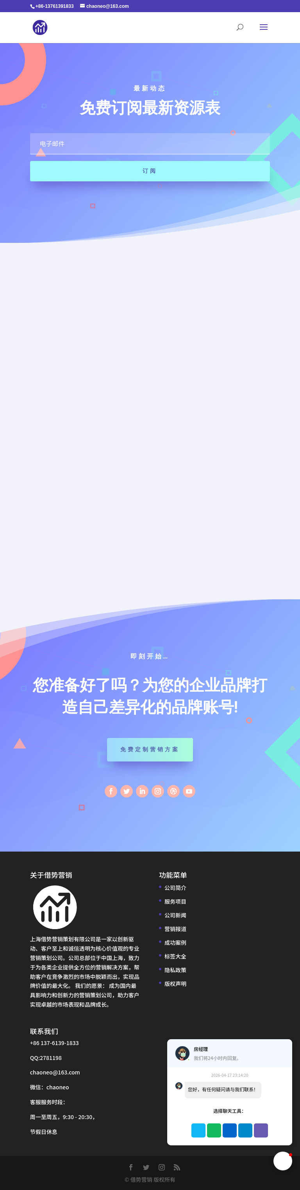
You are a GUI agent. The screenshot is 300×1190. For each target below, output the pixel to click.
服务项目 (175, 901)
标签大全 (175, 956)
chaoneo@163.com (55, 1072)
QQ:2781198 (46, 1058)
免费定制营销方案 (150, 749)
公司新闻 (175, 915)
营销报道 (175, 929)
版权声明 (175, 983)
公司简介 (175, 888)
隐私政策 (175, 970)
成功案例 (175, 942)
